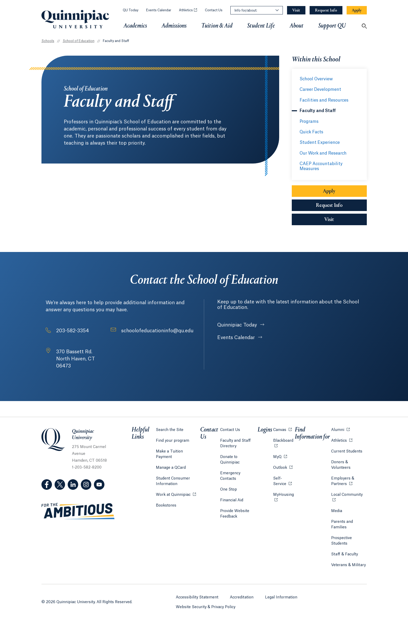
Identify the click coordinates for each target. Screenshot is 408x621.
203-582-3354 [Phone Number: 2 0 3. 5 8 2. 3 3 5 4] (72, 330)
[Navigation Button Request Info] (326, 10)
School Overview (316, 79)
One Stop (228, 478)
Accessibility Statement (197, 596)
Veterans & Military (348, 564)
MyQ (280, 456)
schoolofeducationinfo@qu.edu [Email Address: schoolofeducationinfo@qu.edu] (157, 330)
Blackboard (283, 439)
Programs (309, 121)
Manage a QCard (171, 461)
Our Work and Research (323, 153)
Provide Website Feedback (235, 502)
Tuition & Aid (216, 26)
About (297, 26)
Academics (135, 26)
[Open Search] (364, 26)
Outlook (282, 466)
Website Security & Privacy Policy (205, 605)
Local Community (349, 493)
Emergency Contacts (239, 467)
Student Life (261, 26)
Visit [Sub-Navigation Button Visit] (329, 219)
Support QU (332, 26)
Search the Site (169, 429)
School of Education (78, 41)
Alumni (340, 429)
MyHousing (283, 496)
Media (336, 510)
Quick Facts (311, 132)
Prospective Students (341, 540)
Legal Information (281, 596)
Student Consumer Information (173, 475)
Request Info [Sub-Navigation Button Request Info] (329, 205)
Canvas (282, 429)
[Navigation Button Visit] (296, 10)
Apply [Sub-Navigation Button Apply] (329, 191)
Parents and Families (342, 523)
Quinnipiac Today (237, 325)
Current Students (346, 450)
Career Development (320, 89)
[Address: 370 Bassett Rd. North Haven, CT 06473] (83, 359)
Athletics (188, 10)
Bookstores (166, 499)
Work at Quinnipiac (176, 488)
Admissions (174, 26)
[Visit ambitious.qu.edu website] (78, 511)
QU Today (130, 10)
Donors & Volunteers (340, 464)
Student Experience (320, 142)
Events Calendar (158, 10)
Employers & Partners (349, 480)
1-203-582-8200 (87, 467)
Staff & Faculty (344, 553)
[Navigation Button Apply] (357, 10)
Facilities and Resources (324, 100)
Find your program (172, 440)
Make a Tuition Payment (178, 450)
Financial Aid (231, 488)
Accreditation (241, 596)
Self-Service (283, 480)
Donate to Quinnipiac (239, 456)
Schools (47, 41)
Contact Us (213, 10)
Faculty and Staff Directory (235, 442)
